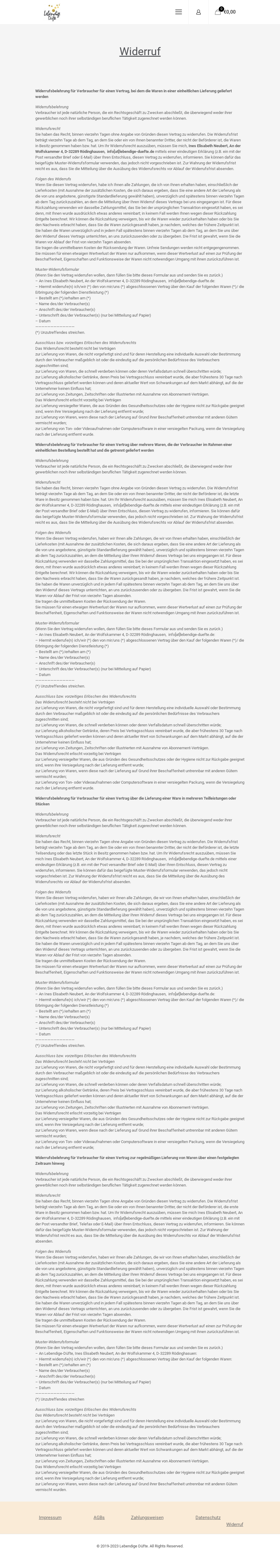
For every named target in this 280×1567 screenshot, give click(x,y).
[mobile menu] (178, 12)
